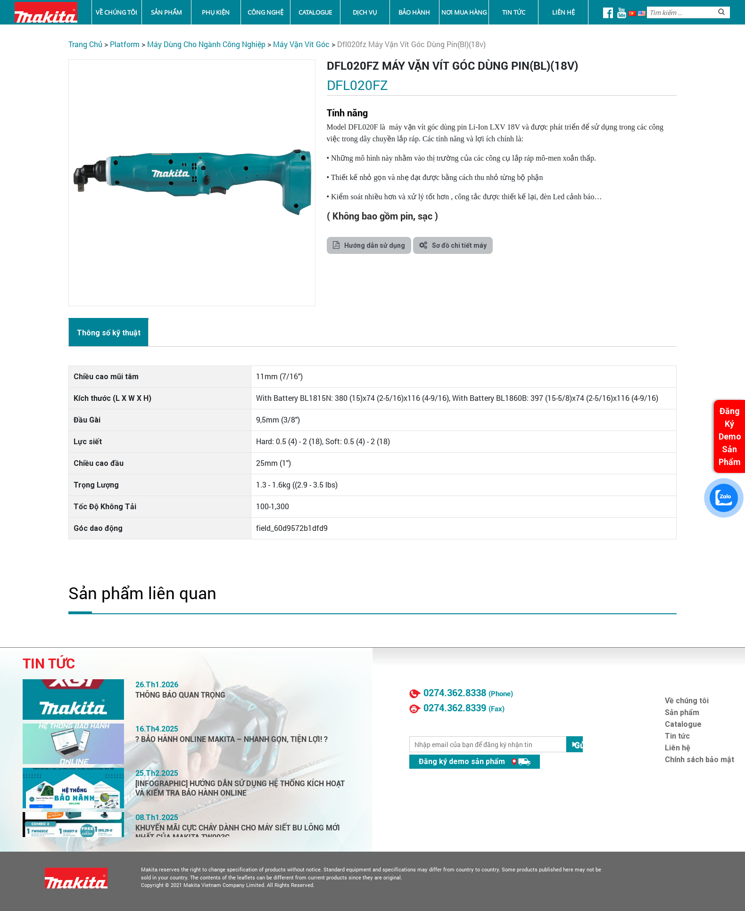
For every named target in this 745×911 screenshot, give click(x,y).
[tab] (108, 332)
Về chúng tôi (116, 12)
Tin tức (513, 12)
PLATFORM (125, 44)
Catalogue (315, 12)
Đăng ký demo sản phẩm (474, 761)
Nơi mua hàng (464, 12)
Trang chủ (85, 44)
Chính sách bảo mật (699, 759)
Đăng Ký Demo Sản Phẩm (730, 436)
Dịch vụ (365, 12)
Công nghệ (265, 12)
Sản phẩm (166, 12)
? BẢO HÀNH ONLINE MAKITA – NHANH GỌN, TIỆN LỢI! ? (231, 739)
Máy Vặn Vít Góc (301, 44)
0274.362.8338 (454, 693)
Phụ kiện (216, 12)
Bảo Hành (414, 12)
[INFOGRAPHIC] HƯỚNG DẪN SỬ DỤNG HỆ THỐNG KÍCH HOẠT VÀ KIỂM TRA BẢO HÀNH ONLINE (240, 788)
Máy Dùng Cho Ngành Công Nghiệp (206, 44)
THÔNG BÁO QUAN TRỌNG (180, 695)
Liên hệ (563, 12)
